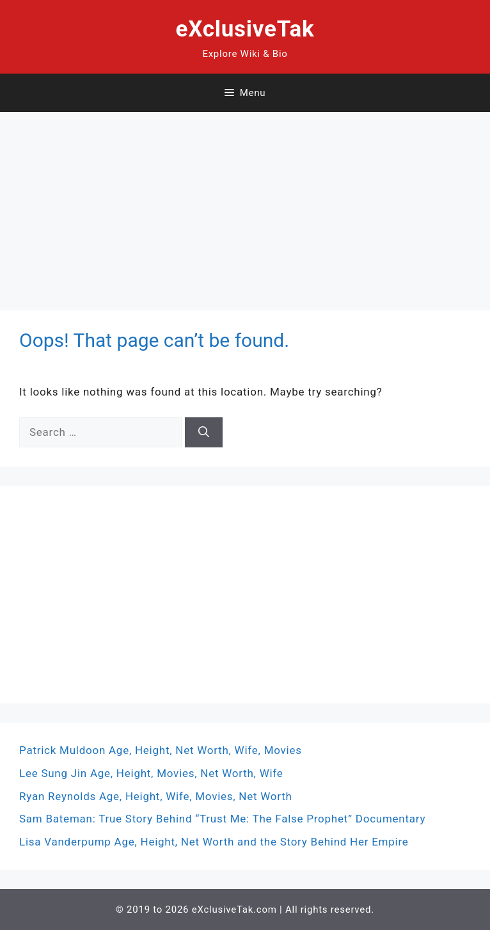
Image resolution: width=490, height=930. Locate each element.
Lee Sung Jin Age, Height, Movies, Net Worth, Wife (151, 773)
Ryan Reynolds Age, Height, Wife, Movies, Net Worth (155, 796)
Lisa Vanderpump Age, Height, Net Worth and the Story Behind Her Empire (214, 841)
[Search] (204, 432)
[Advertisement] (245, 201)
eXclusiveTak (245, 29)
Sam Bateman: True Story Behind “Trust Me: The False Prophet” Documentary (222, 818)
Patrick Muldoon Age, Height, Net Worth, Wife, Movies (160, 750)
